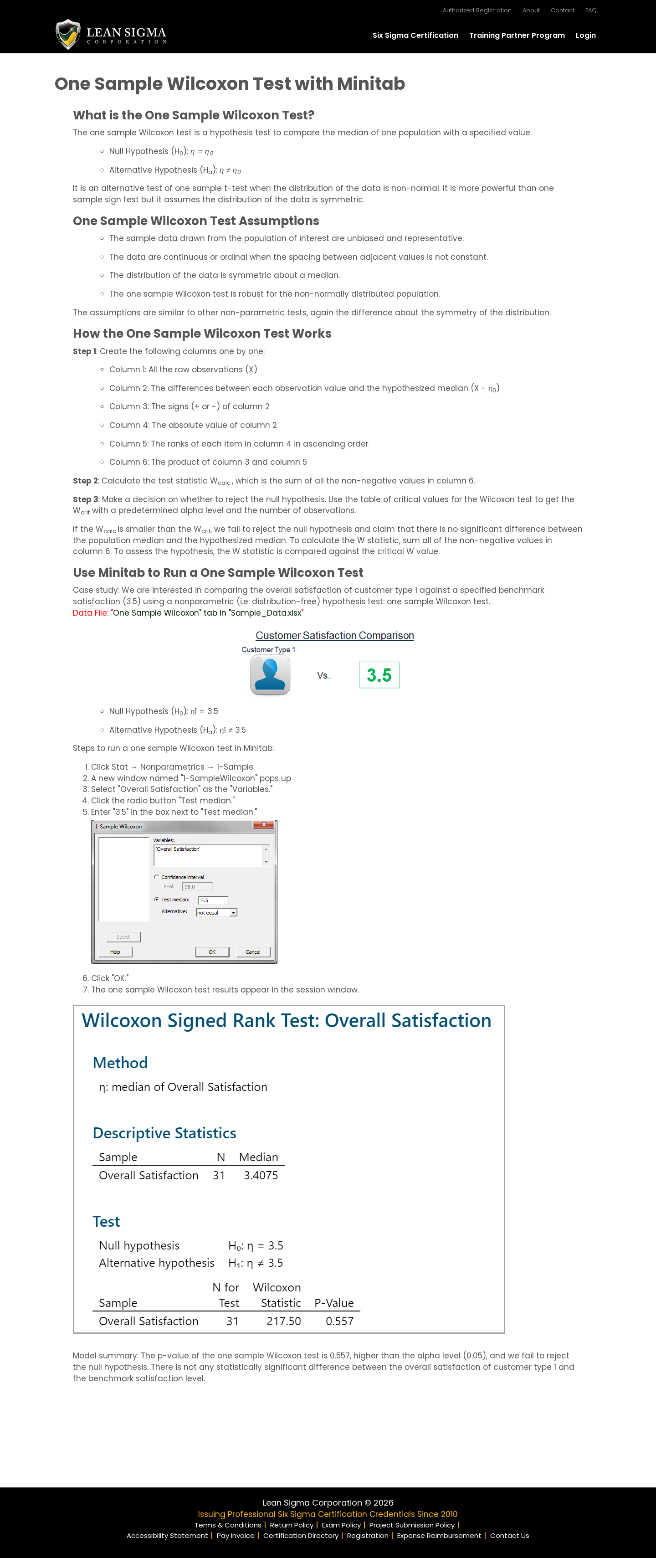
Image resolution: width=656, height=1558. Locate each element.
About (531, 10)
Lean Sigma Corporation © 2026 (328, 1502)
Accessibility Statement (167, 1535)
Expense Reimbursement (439, 1535)
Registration (368, 1535)
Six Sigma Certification (415, 35)
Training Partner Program (517, 35)
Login (586, 35)
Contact (562, 10)
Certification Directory (300, 1535)
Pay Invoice (236, 1535)
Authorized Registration (477, 10)
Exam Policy (341, 1525)
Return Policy (291, 1525)
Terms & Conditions (228, 1525)
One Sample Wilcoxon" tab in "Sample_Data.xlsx (207, 612)
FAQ (591, 10)
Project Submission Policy (412, 1525)
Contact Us (509, 1535)
